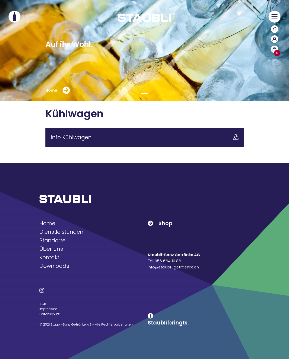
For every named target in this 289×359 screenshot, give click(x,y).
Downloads (54, 266)
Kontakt (49, 257)
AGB (42, 303)
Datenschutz (49, 314)
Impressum (48, 309)
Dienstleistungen (61, 232)
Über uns (51, 249)
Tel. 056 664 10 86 (164, 261)
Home (47, 223)
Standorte (52, 240)
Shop (160, 223)
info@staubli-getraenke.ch (173, 267)
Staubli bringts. (168, 322)
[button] (274, 17)
